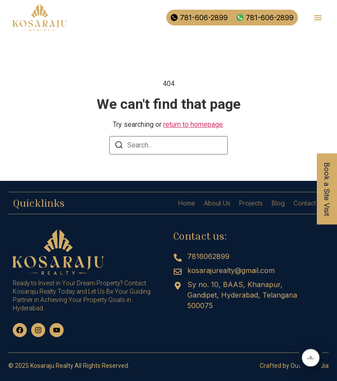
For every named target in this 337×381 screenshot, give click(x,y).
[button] (317, 18)
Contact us (309, 203)
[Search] (119, 146)
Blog (278, 203)
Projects (251, 203)
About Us (217, 203)
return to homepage (193, 124)
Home (186, 203)
